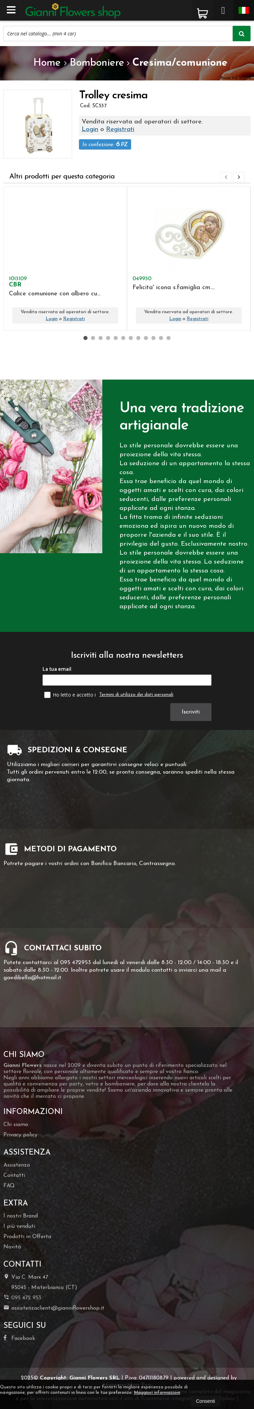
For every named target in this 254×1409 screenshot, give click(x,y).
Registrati (120, 129)
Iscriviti (192, 712)
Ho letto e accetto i (70, 694)
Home (47, 63)
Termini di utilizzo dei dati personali (136, 694)
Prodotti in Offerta (27, 1236)
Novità (12, 1247)
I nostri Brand (20, 1216)
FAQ (9, 1186)
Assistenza (16, 1165)
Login (90, 129)
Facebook (19, 1338)
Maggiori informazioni (157, 1392)
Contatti (14, 1175)
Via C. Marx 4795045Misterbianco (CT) (40, 1282)
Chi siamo (15, 1124)
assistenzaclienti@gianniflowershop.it (53, 1307)
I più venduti (19, 1226)
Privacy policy (20, 1135)
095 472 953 (26, 1298)
